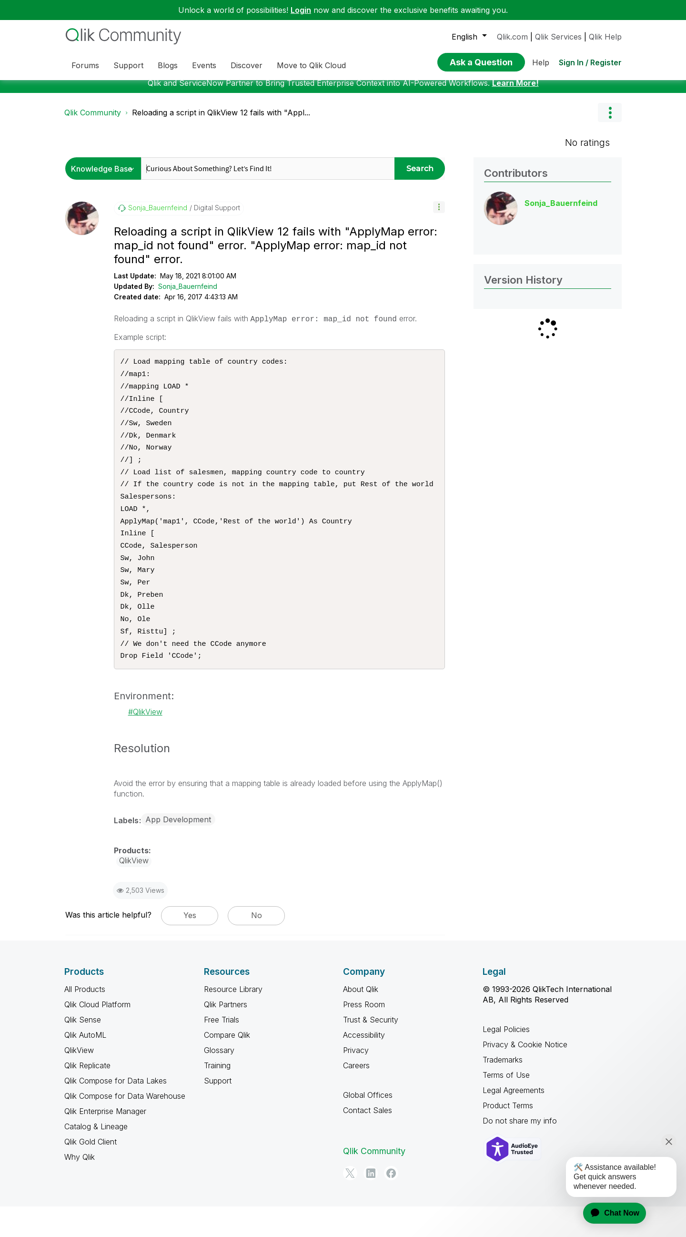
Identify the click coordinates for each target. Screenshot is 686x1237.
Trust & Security (370, 1050)
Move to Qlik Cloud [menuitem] (311, 65)
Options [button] (610, 119)
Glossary (219, 1081)
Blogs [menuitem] (168, 65)
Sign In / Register (590, 62)
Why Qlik (79, 1188)
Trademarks (503, 1090)
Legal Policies (506, 1060)
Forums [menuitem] (85, 65)
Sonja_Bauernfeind (187, 293)
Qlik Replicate (87, 1096)
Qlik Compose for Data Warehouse (124, 1127)
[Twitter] (350, 1204)
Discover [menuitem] (246, 65)
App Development (178, 850)
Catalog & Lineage (96, 1157)
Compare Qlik (227, 1066)
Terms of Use (506, 1106)
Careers (356, 1096)
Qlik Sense (82, 1050)
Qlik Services (558, 36)
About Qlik (360, 1020)
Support (218, 1111)
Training (217, 1096)
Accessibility (364, 1066)
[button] (439, 214)
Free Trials (221, 1050)
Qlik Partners (225, 1035)
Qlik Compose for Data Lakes (115, 1111)
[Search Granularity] (105, 175)
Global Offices (368, 1126)
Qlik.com (512, 36)
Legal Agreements (514, 1121)
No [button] (256, 946)
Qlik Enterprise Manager (105, 1142)
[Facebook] (391, 1204)
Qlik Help (605, 36)
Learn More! (515, 90)
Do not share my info (520, 1151)
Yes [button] (189, 946)
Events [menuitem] (204, 65)
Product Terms (508, 1136)
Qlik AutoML (85, 1066)
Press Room (364, 1035)
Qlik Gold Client (90, 1172)
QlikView (147, 742)
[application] (608, 1213)
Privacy (356, 1081)
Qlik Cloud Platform (97, 1035)
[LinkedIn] (370, 1204)
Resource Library (233, 1020)
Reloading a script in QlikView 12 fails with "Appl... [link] (221, 119)
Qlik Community (92, 119)
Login (301, 10)
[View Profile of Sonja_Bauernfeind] (157, 215)
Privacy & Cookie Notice (525, 1075)
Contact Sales (367, 1141)
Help (540, 62)
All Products (84, 1020)
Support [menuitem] (128, 65)
